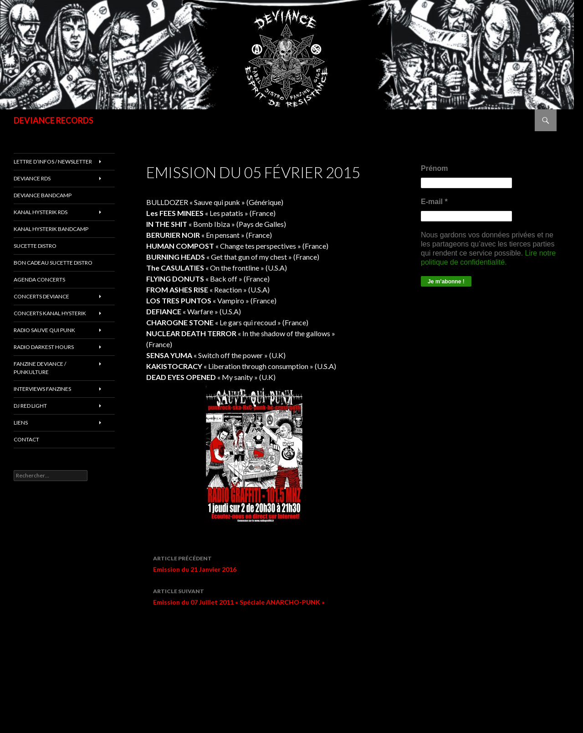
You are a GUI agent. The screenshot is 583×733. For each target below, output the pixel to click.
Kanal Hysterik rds (40, 212)
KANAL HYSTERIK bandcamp (51, 229)
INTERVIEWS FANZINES (42, 388)
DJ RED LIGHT (30, 405)
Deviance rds (32, 178)
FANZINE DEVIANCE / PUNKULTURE (40, 367)
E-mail (434, 201)
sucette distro (35, 245)
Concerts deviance (41, 296)
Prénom (434, 168)
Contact (26, 439)
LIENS (21, 422)
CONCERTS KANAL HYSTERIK (50, 313)
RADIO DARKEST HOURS (44, 346)
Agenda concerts (39, 279)
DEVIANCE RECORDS (53, 120)
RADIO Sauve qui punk (44, 330)
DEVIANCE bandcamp (43, 195)
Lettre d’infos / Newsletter (53, 161)
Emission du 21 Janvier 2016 (261, 563)
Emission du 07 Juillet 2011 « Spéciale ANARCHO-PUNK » (261, 596)
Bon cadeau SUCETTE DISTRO (53, 262)
